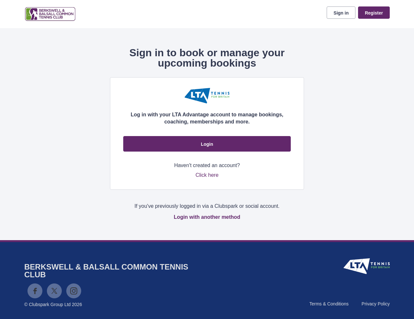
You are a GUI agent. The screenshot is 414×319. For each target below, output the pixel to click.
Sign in (341, 13)
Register (374, 13)
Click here (206, 175)
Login (207, 144)
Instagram (73, 290)
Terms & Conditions (328, 303)
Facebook (34, 290)
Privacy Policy (376, 303)
